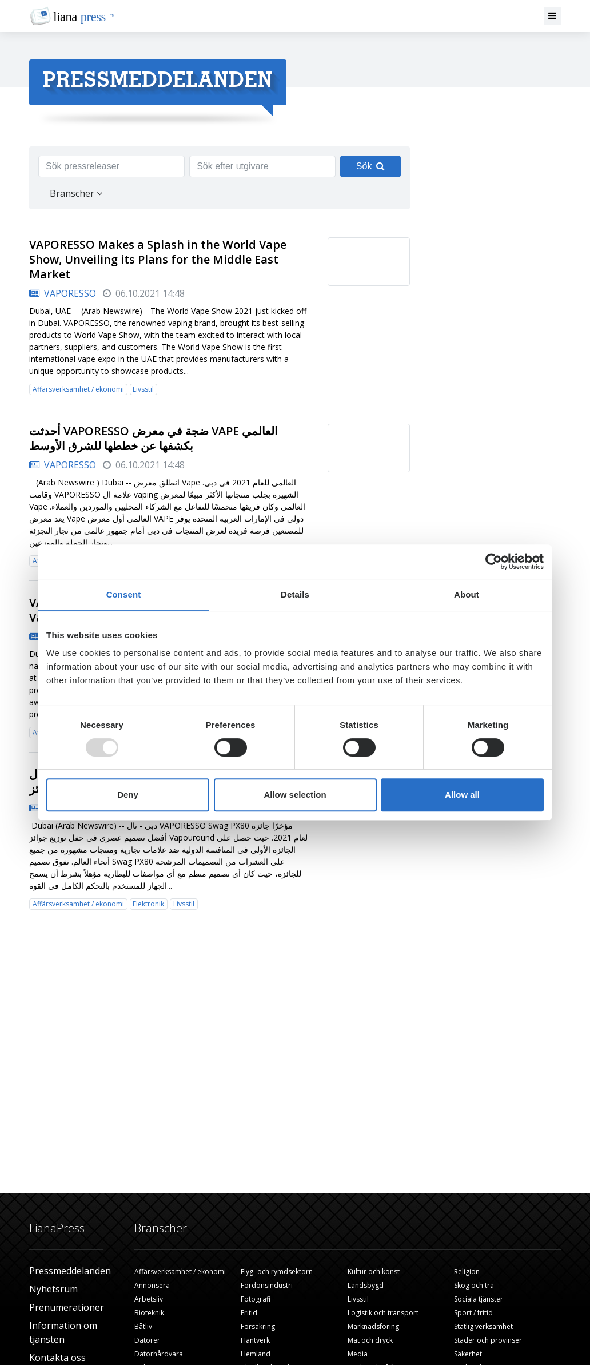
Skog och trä (474, 1285)
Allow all (462, 794)
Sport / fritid (473, 1313)
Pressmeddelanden (70, 1270)
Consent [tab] (123, 594)
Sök (370, 166)
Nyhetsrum (53, 1289)
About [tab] (466, 594)
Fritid (249, 1313)
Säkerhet (468, 1354)
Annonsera (152, 1285)
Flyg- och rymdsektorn (277, 1271)
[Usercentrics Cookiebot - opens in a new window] (494, 561)
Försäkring (258, 1326)
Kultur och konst (374, 1271)
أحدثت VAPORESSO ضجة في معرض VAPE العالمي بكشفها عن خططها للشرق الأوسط (153, 438)
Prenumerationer (66, 1307)
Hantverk (255, 1340)
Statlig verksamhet (483, 1326)
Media (358, 1354)
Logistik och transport (383, 1313)
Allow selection (295, 794)
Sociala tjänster (478, 1299)
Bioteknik (149, 1313)
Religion (467, 1271)
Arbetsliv (148, 1299)
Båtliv (143, 1326)
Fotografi (255, 1299)
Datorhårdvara (158, 1354)
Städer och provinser (488, 1340)
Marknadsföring (373, 1326)
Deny (127, 794)
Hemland (255, 1354)
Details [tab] (295, 594)
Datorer (147, 1340)
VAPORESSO (62, 293)
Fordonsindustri (267, 1285)
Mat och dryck (370, 1340)
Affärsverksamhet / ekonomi (78, 389)
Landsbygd (366, 1285)
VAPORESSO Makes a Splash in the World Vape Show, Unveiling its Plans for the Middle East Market (157, 259)
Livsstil (143, 389)
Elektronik (148, 904)
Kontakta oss (57, 1357)
